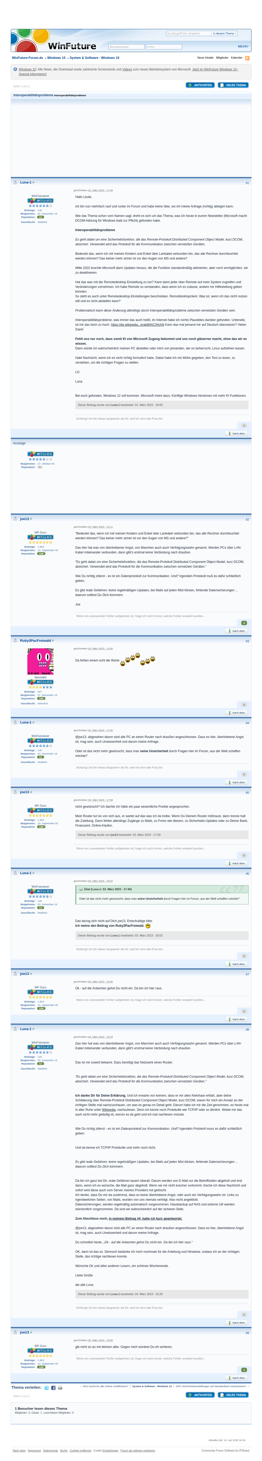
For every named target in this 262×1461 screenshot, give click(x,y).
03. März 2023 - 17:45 (100, 730)
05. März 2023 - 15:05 (100, 1340)
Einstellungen (110, 1450)
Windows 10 (56, 58)
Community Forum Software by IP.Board (225, 1450)
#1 (247, 183)
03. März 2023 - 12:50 (100, 648)
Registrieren (221, 47)
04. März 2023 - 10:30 (100, 981)
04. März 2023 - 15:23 (100, 1036)
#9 (247, 1333)
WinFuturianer (40, 195)
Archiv (64, 1450)
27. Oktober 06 (46, 463)
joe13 (24, 519)
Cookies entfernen (80, 1450)
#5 (247, 792)
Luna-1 (26, 182)
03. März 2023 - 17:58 (100, 799)
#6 (247, 873)
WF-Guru (40, 532)
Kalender (236, 57)
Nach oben (236, 433)
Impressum (34, 1450)
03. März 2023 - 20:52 (100, 880)
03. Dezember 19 (47, 213)
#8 (247, 1029)
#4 (247, 723)
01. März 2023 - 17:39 (100, 190)
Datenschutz (50, 1450)
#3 (247, 641)
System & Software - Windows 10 (94, 58)
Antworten (200, 85)
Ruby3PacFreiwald (35, 641)
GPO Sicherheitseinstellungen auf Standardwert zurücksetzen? (211, 1386)
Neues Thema (233, 85)
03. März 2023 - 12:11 (100, 526)
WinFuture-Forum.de (27, 58)
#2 (247, 519)
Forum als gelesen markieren (137, 1450)
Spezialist (40, 677)
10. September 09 (48, 550)
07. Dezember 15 (47, 695)
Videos (127, 69)
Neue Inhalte (205, 57)
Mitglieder (222, 57)
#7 (247, 974)
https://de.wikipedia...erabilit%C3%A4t (137, 325)
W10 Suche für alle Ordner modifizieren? (105, 1386)
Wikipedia (109, 1110)
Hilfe (242, 46)
